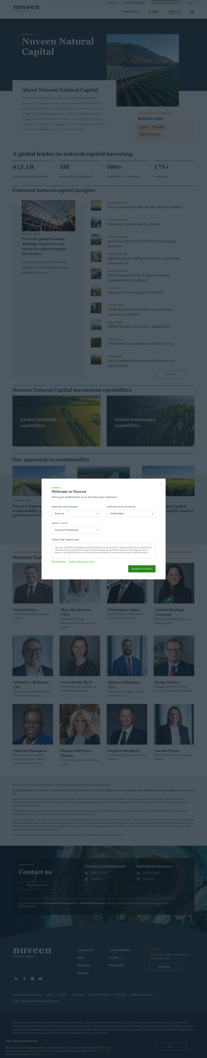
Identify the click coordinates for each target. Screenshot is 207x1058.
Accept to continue (141, 569)
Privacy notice (59, 561)
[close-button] (160, 484)
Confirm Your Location (121, 506)
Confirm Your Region (65, 506)
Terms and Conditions (65, 539)
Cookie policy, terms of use (81, 561)
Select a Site (60, 523)
